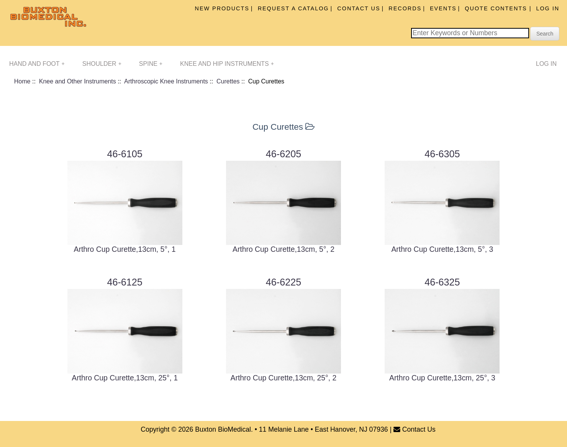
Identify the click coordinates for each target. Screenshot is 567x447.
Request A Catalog (293, 8)
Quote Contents (497, 8)
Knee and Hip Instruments (227, 63)
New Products (222, 8)
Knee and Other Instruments (77, 81)
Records (404, 8)
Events (443, 8)
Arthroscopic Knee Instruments (166, 81)
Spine (150, 63)
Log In (547, 8)
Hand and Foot (37, 63)
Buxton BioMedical (223, 429)
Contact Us (358, 8)
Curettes (227, 81)
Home (22, 81)
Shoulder (101, 63)
